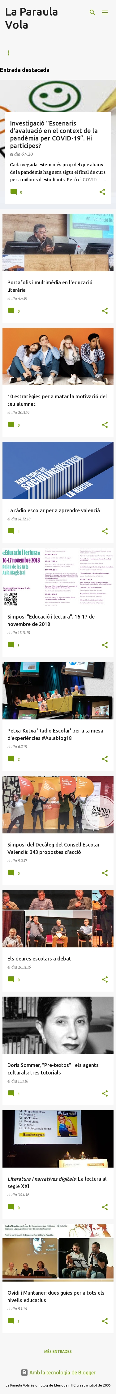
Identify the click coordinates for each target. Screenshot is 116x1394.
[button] (102, 192)
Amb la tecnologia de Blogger (58, 1372)
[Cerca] (92, 12)
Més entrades (58, 1351)
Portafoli (16, 53)
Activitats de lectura (65, 53)
